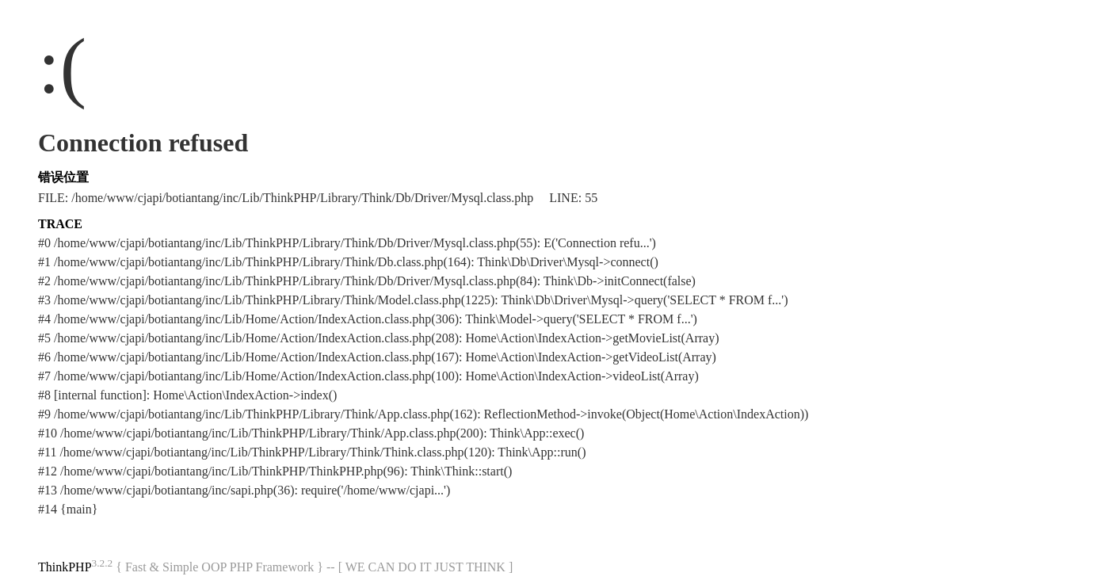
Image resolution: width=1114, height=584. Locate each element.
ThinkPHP (65, 567)
